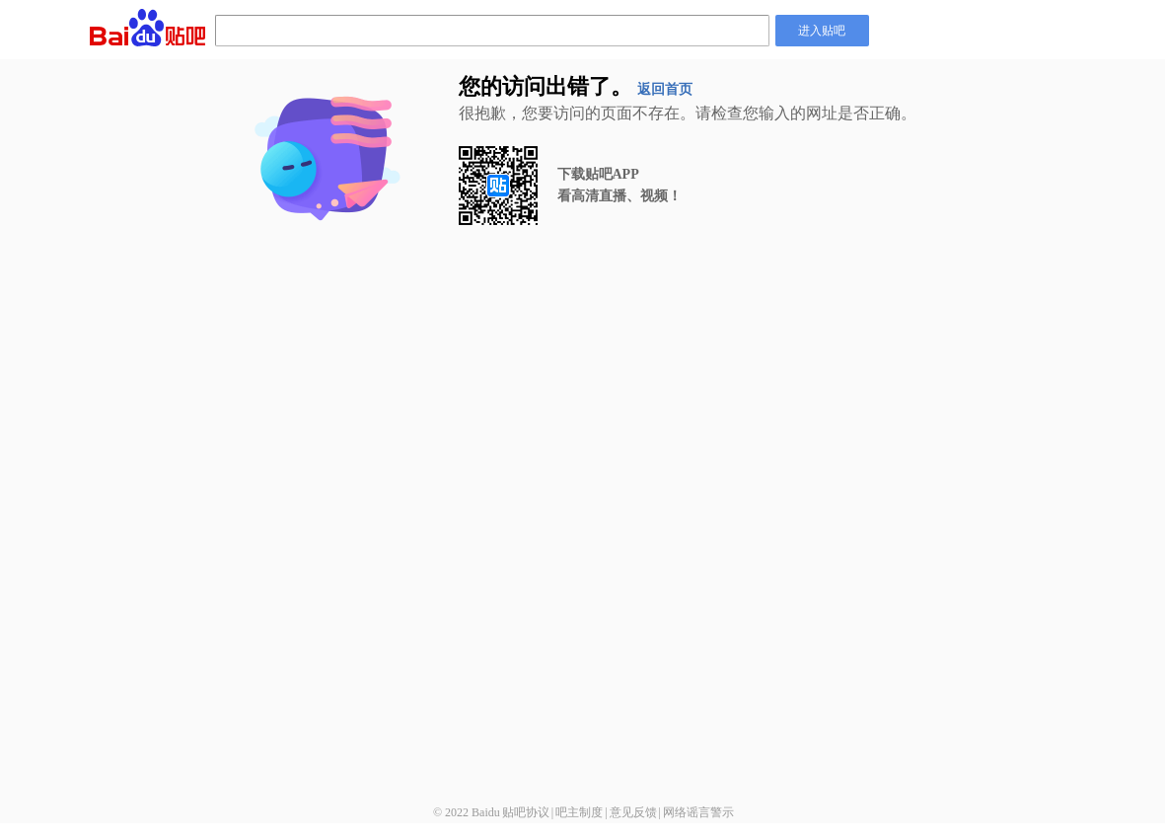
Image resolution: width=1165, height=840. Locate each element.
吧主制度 (579, 812)
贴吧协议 (525, 812)
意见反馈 (633, 812)
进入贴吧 (821, 31)
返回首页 (664, 89)
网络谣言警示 (698, 812)
